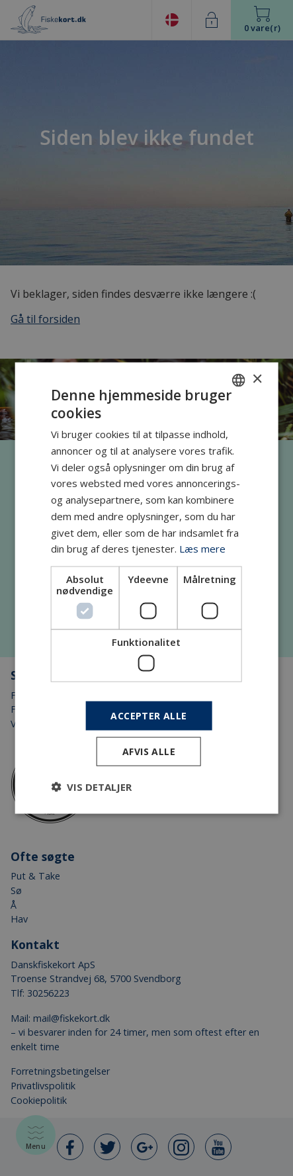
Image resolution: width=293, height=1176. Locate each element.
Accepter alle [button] (148, 715)
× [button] (257, 379)
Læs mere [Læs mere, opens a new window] (202, 548)
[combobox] (238, 379)
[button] (91, 787)
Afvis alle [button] (148, 751)
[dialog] (146, 588)
